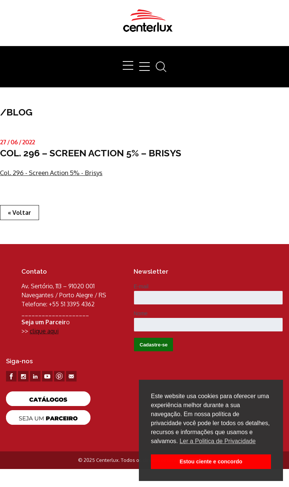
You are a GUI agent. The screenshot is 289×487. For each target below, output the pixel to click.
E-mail (141, 286)
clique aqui (44, 331)
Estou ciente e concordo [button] (210, 462)
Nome (141, 313)
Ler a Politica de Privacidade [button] (217, 441)
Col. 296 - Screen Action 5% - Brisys (51, 173)
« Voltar (19, 212)
